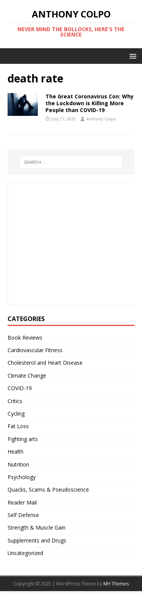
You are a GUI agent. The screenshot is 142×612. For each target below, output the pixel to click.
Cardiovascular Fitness (35, 350)
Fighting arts (23, 439)
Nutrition (18, 464)
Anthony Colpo (101, 119)
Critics (15, 401)
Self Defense (23, 515)
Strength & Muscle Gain (37, 527)
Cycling (16, 413)
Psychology (22, 477)
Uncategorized (25, 553)
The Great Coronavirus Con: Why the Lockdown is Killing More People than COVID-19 (89, 103)
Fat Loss (18, 426)
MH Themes (116, 583)
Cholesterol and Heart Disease (45, 362)
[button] (131, 55)
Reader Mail (22, 502)
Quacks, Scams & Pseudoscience (48, 489)
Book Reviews (25, 337)
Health (15, 451)
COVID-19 (20, 388)
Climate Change (27, 375)
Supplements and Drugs (37, 540)
